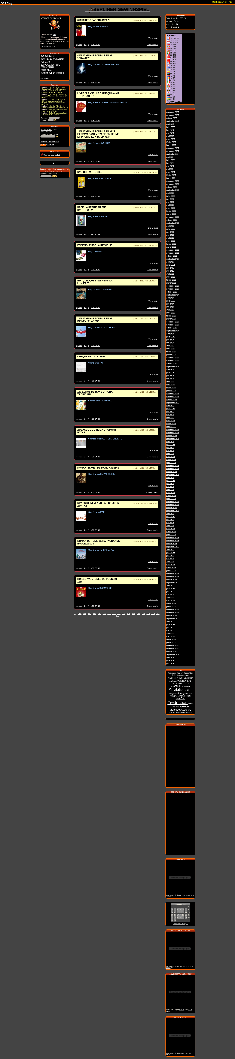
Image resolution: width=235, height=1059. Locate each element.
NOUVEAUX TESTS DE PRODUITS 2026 (50, 66)
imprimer (79, 45)
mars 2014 (170, 528)
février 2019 (171, 351)
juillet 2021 (170, 264)
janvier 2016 (171, 462)
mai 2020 (170, 306)
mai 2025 (170, 133)
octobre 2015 (171, 471)
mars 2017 (170, 420)
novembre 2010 (172, 648)
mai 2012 (170, 594)
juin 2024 (170, 163)
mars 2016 (170, 456)
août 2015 (170, 477)
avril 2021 (170, 273)
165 (80, 613)
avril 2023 (170, 205)
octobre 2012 (171, 579)
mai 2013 (170, 558)
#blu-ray (180, 672)
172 (114, 613)
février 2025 (171, 142)
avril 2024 (170, 169)
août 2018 (170, 369)
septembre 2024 (172, 154)
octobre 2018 (171, 363)
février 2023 (171, 211)
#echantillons (177, 683)
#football (176, 685)
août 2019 (170, 333)
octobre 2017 (171, 399)
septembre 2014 (172, 510)
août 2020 (170, 297)
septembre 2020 (172, 294)
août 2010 (170, 657)
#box (191, 672)
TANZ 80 (181, 1009)
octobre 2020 (171, 291)
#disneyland (184, 680)
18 (178, 914)
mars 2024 (170, 172)
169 (99, 613)
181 (158, 613)
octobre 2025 (171, 118)
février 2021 (171, 279)
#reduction (177, 702)
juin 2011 (170, 627)
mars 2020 (170, 312)
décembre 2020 (172, 285)
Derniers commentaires (49, 142)
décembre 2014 (172, 501)
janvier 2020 (171, 318)
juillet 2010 (170, 660)
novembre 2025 (172, 115)
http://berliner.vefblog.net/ (222, 2)
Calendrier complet (180, 923)
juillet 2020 (170, 300)
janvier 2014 (171, 534)
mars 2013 (170, 564)
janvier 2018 (171, 390)
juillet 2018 (170, 372)
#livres (189, 690)
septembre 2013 (172, 546)
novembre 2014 (172, 504)
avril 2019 (170, 345)
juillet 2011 (170, 624)
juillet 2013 (170, 552)
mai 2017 (170, 414)
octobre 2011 (171, 615)
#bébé (173, 675)
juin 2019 (170, 339)
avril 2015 (170, 489)
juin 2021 (170, 267)
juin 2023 (170, 199)
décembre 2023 (172, 181)
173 (118, 613)
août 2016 (170, 441)
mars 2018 (170, 384)
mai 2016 (170, 450)
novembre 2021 (172, 252)
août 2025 (170, 124)
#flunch (186, 683)
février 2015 (171, 495)
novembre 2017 (172, 396)
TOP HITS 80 (183, 894)
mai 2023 (170, 202)
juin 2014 (170, 519)
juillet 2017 (170, 408)
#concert (189, 677)
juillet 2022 (170, 229)
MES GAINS (45, 62)
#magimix (174, 695)
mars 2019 (170, 348)
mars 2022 (170, 241)
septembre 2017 (172, 402)
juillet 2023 (170, 196)
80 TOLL (181, 1052)
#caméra (180, 675)
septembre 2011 (172, 618)
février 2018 (171, 387)
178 (143, 613)
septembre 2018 (172, 366)
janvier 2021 (171, 282)
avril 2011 (170, 633)
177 (138, 613)
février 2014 (171, 531)
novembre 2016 (172, 432)
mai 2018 (170, 378)
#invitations (177, 689)
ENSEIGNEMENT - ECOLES (52, 73)
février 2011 (171, 639)
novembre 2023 (172, 184)
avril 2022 (170, 238)
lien (85, 45)
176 (133, 613)
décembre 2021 (172, 249)
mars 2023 (170, 208)
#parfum (180, 698)
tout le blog (44, 78)
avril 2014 (170, 525)
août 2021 (170, 261)
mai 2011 (170, 630)
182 (117, 616)
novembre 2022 (172, 217)
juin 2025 (170, 130)
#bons (186, 672)
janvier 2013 (171, 570)
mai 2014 (170, 522)
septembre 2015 (172, 474)
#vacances (173, 712)
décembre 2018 (172, 357)
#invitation (186, 686)
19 (180, 914)
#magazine (173, 693)
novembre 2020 (172, 288)
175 (128, 613)
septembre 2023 (172, 190)
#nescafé (187, 695)
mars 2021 (170, 276)
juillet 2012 (170, 588)
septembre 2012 (172, 582)
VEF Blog (6, 3)
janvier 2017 (171, 426)
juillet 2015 (170, 480)
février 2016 (171, 459)
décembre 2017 (172, 393)
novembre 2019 (172, 324)
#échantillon (187, 712)
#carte (186, 675)
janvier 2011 (171, 642)
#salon (190, 703)
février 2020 (171, 315)
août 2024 (170, 157)
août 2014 (170, 513)
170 (104, 613)
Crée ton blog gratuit (50, 155)
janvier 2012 (171, 606)
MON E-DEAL (46, 70)
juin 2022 (170, 232)
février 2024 (171, 175)
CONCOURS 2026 (47, 56)
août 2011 (170, 621)
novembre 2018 (172, 360)
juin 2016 (170, 447)
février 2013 (171, 567)
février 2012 (171, 603)
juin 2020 (170, 303)
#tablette (175, 709)
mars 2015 (170, 492)
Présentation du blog (48, 46)
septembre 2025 (172, 121)
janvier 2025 (171, 145)
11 (178, 911)
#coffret (181, 677)
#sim (173, 706)
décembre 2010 (172, 645)
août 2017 (170, 405)
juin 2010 (170, 663)
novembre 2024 (172, 151)
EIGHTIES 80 (183, 965)
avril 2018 (170, 381)
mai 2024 (170, 166)
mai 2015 (170, 486)
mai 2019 (170, 342)
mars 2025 (170, 139)
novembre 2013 (172, 540)
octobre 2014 (171, 507)
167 (89, 613)
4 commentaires (152, 492)
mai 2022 (170, 235)
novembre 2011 (172, 612)
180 (153, 613)
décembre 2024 (172, 148)
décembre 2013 (172, 537)
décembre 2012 (172, 573)
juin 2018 (170, 375)
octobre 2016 (171, 435)
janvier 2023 (171, 214)
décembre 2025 (172, 112)
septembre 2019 (172, 330)
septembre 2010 (172, 654)
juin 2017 (170, 411)
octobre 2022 (171, 220)
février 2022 (171, 244)
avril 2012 (170, 597)
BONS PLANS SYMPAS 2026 (52, 59)
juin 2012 (170, 591)
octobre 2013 (171, 543)
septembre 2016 (172, 438)
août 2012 (170, 585)
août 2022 (170, 226)
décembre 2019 (172, 321)
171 (109, 613)
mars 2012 (170, 600)
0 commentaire (152, 45)
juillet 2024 (170, 160)
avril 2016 (170, 453)
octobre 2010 (171, 651)
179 (148, 613)
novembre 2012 (172, 576)
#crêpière (173, 681)
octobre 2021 (171, 255)
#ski (177, 706)
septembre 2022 (172, 223)
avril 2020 (170, 309)
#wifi (180, 712)
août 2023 (170, 193)
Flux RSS (47, 144)
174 (123, 613)
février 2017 (171, 423)
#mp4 (180, 695)
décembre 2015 (172, 465)
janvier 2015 (171, 498)
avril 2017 (170, 417)
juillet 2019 (170, 336)
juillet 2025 (170, 127)
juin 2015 (170, 483)
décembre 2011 (172, 609)
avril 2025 (170, 136)
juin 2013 (170, 555)
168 (94, 613)
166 (84, 613)
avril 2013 (170, 561)
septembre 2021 (172, 258)
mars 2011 (170, 636)
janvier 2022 (171, 247)
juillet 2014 (170, 516)
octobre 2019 (171, 327)
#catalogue (172, 677)
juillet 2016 (170, 444)
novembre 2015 (172, 468)
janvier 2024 (171, 178)
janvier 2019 (171, 354)
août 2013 (170, 549)
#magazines (185, 692)
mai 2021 (170, 270)
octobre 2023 (171, 187)
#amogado (172, 672)
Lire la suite (153, 38)
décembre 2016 (172, 429)
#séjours (184, 706)
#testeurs (185, 709)
